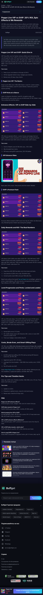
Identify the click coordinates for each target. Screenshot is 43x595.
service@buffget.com (9, 548)
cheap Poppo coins (9, 369)
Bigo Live (34, 513)
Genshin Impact (6, 517)
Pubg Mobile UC (19, 509)
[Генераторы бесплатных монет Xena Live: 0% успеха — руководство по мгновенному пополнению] (21, 467)
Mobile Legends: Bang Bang (9, 513)
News (8, 5)
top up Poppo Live (24, 279)
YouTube (5, 536)
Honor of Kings (17, 517)
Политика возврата (6, 567)
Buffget (3, 5)
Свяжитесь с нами (6, 569)
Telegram (5, 532)
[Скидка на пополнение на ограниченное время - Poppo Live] (27, 591)
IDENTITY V (27, 517)
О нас (3, 559)
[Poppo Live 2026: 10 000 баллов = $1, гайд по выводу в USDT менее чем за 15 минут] (21, 448)
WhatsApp (6, 544)
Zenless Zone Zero (24, 513)
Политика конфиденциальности (10, 564)
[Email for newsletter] (15, 498)
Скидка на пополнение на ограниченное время (27, 591)
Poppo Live (29, 509)
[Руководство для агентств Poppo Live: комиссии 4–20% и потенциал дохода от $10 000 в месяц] (21, 461)
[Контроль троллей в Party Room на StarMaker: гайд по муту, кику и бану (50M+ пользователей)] (21, 474)
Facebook (5, 540)
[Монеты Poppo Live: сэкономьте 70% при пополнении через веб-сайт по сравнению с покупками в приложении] (21, 454)
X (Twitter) (6, 528)
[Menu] (2, 1)
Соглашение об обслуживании (10, 561)
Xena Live (36, 517)
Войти (38, 1)
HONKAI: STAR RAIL (7, 509)
